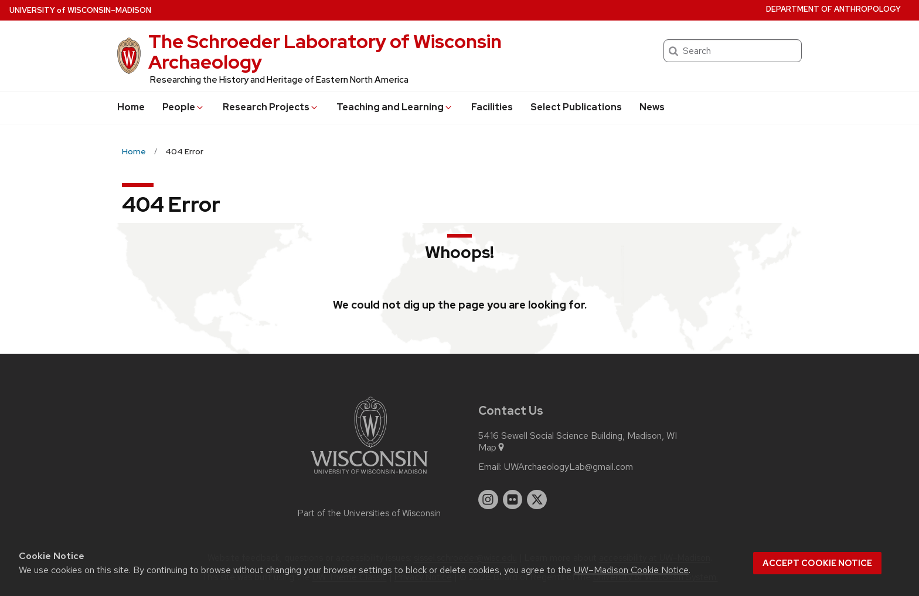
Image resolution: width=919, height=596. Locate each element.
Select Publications (576, 107)
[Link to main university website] (369, 476)
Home (131, 107)
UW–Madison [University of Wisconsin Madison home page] (80, 10)
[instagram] (488, 500)
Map (492, 447)
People (183, 107)
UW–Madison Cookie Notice (631, 570)
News (652, 107)
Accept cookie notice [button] (817, 563)
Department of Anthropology (833, 9)
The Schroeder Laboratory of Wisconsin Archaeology (325, 51)
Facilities (492, 107)
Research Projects (271, 107)
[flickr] (513, 500)
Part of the (369, 513)
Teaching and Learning (394, 107)
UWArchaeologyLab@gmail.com (568, 467)
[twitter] (537, 500)
